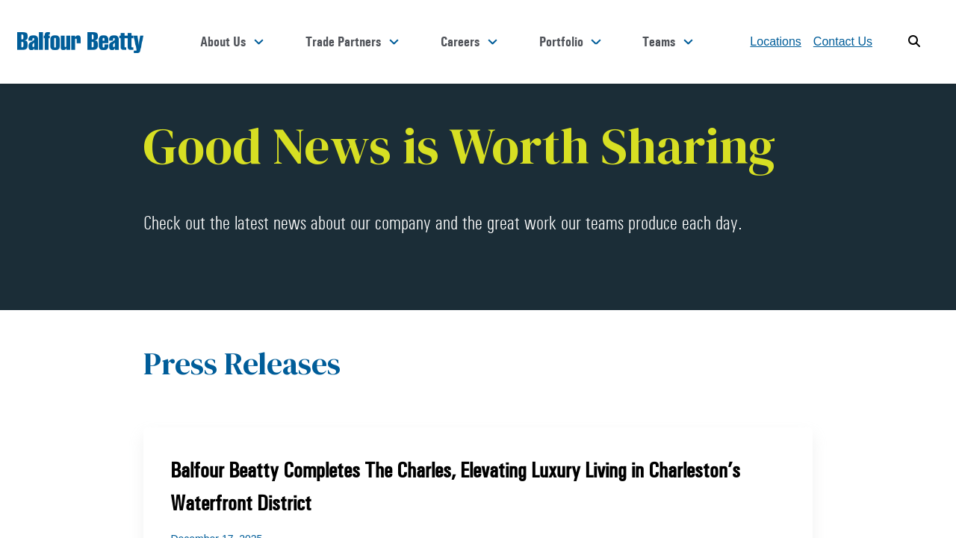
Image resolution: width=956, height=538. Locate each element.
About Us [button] (299, 42)
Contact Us (842, 41)
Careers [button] (501, 42)
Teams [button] (667, 42)
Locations (775, 41)
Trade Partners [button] (402, 42)
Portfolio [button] (587, 42)
